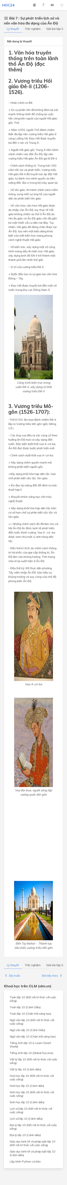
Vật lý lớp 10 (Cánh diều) (25, 1069)
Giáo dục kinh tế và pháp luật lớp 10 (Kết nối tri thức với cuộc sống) (32, 1143)
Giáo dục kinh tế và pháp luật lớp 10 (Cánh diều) (32, 1153)
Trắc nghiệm (33, 29)
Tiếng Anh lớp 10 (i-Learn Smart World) (30, 1044)
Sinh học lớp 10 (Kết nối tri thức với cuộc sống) (32, 1094)
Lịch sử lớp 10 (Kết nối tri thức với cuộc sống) (31, 1110)
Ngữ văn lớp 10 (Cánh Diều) (27, 1030)
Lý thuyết (13, 29)
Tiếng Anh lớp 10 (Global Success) (31, 1053)
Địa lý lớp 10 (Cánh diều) (25, 1135)
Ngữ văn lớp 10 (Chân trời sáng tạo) (33, 1036)
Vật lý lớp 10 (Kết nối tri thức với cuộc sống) (33, 1061)
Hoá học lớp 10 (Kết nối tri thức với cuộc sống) (32, 1077)
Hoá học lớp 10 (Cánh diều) (27, 1086)
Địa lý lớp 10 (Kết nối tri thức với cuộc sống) (33, 1126)
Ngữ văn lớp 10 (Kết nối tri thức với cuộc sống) (32, 1021)
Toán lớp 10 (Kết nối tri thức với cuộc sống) (33, 999)
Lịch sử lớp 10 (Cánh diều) (26, 1118)
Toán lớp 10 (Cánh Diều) (25, 1007)
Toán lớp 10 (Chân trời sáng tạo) (30, 1013)
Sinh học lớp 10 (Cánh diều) (27, 1102)
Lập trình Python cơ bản (25, 1161)
